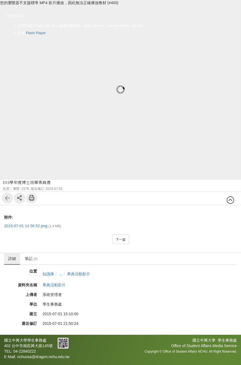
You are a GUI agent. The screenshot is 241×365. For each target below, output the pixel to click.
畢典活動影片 (78, 274)
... (60, 274)
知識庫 (48, 274)
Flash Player (36, 33)
